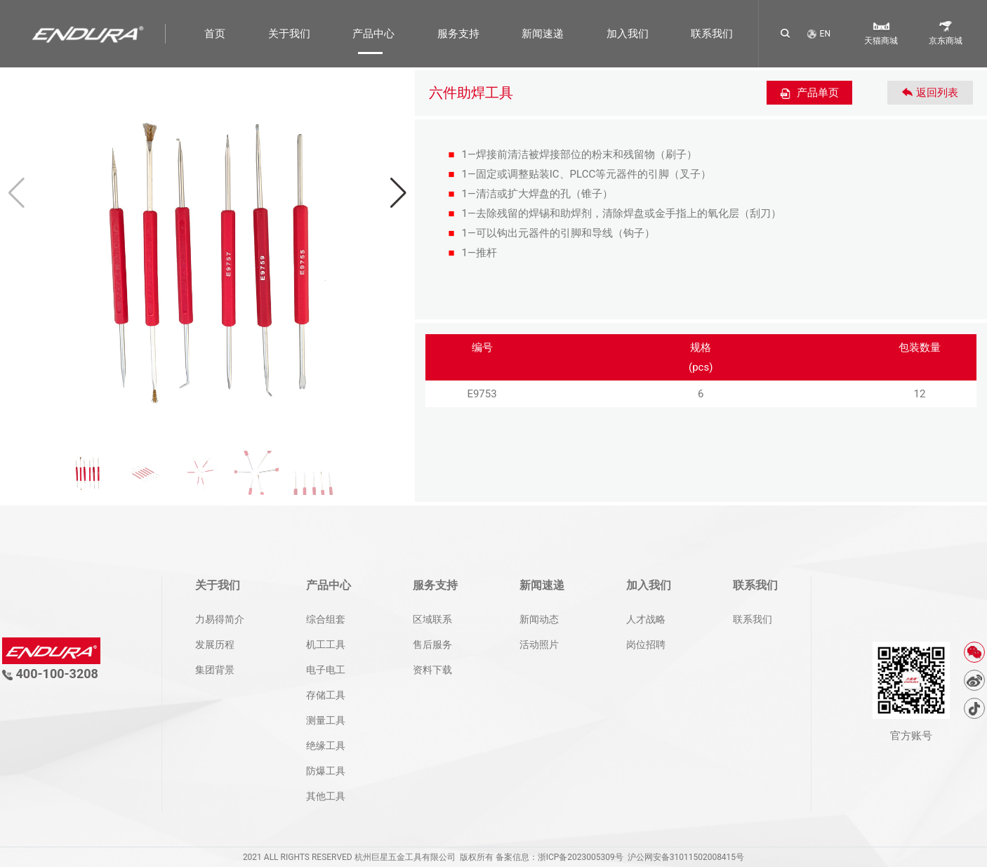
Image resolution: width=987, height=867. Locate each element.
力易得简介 (219, 619)
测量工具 (325, 720)
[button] (398, 193)
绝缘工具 (325, 745)
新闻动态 (539, 619)
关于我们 (289, 33)
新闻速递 (543, 33)
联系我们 (712, 33)
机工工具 (325, 644)
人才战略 (645, 619)
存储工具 (325, 695)
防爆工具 (325, 770)
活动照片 (539, 644)
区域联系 (432, 619)
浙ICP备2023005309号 (580, 857)
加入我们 (628, 33)
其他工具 (325, 796)
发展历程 (214, 644)
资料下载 (432, 669)
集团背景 (214, 669)
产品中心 (373, 33)
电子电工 (325, 669)
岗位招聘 (645, 644)
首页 (214, 33)
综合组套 (325, 619)
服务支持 (458, 33)
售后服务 (432, 644)
